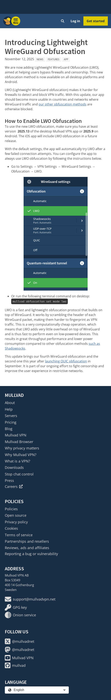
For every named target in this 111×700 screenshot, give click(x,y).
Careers (14, 486)
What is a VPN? (17, 461)
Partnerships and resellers (27, 541)
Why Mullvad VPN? (20, 454)
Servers (11, 415)
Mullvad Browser (19, 441)
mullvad (15, 665)
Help (9, 409)
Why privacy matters (22, 448)
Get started (96, 21)
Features (53, 59)
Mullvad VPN (15, 435)
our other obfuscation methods (62, 104)
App (66, 59)
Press (9, 480)
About (10, 402)
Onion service (20, 615)
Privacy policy (16, 521)
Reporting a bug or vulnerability (31, 553)
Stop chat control (19, 474)
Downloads (14, 467)
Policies (11, 508)
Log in (75, 21)
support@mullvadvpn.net (30, 599)
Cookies (11, 528)
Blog (8, 428)
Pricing (10, 422)
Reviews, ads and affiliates (27, 547)
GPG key (16, 607)
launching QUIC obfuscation (66, 361)
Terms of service (19, 535)
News (40, 59)
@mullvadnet (19, 641)
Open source (15, 515)
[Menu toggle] (15, 21)
